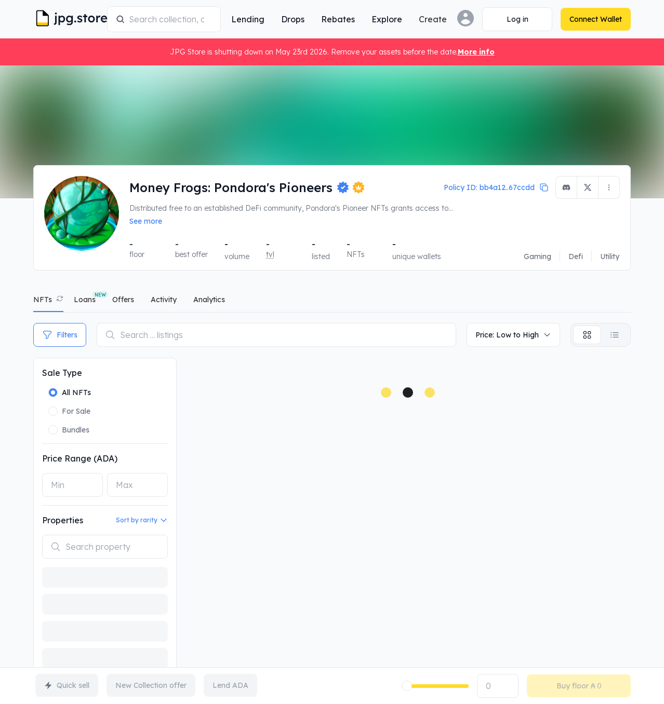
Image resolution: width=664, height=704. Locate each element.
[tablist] (332, 302)
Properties (62, 520)
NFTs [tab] (42, 299)
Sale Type (62, 373)
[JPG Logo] (68, 19)
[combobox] (170, 19)
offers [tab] (123, 299)
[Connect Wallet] (517, 19)
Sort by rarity (142, 520)
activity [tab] (164, 299)
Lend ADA (230, 685)
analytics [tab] (209, 299)
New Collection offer (151, 685)
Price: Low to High (513, 335)
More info (476, 52)
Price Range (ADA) (79, 458)
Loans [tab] (85, 299)
